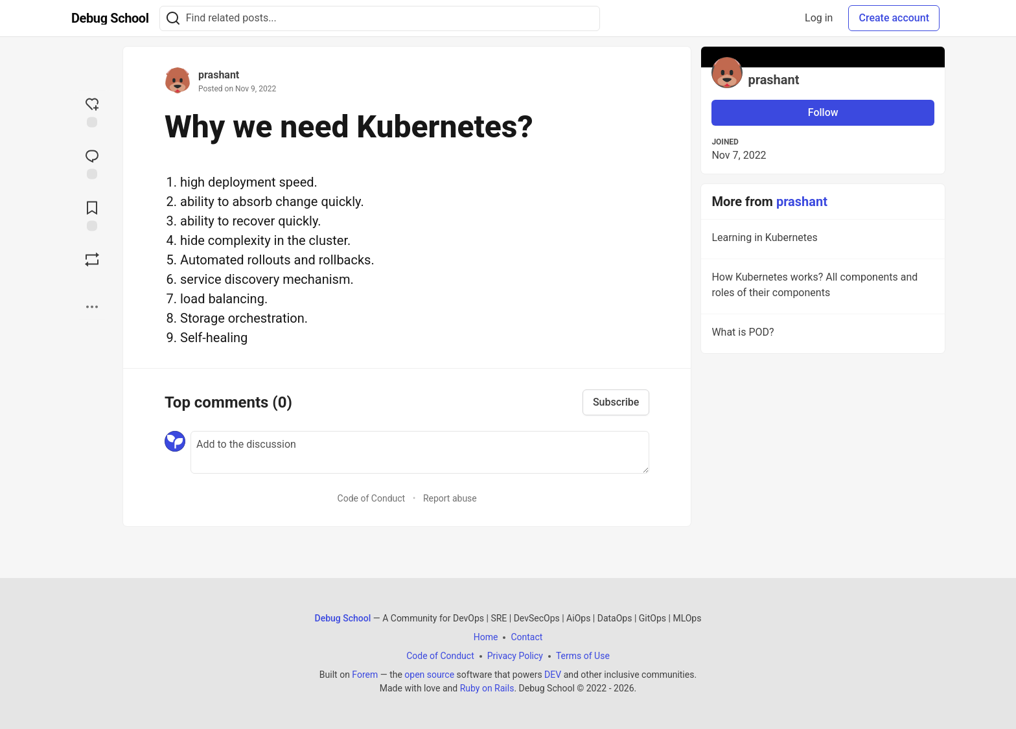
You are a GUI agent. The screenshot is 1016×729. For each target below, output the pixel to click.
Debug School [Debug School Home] (343, 618)
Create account (894, 18)
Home (486, 637)
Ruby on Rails (487, 688)
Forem (365, 674)
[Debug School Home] (110, 18)
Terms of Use (583, 656)
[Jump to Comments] (92, 163)
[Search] (173, 18)
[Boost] (92, 259)
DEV (552, 674)
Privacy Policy (515, 656)
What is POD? (821, 334)
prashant (218, 75)
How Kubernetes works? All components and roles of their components (821, 287)
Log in (819, 18)
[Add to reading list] (92, 215)
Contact (526, 637)
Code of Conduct (372, 498)
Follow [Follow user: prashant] (823, 112)
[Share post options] (92, 307)
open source (429, 674)
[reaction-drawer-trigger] (92, 111)
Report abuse (450, 498)
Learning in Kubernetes (821, 239)
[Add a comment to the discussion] (420, 452)
